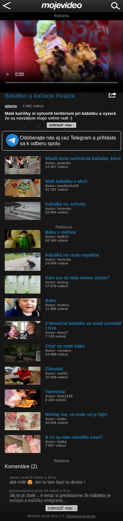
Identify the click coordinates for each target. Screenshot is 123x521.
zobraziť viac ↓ (62, 125)
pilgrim (11, 106)
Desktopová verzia (81, 516)
